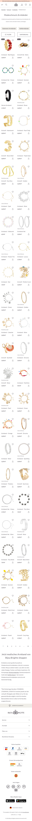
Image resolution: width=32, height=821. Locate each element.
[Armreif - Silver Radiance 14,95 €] (8, 377)
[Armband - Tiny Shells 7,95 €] (8, 554)
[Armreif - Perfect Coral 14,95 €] (24, 276)
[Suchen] (6, 5)
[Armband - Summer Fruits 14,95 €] (24, 74)
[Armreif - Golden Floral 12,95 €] (24, 175)
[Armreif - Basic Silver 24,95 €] (24, 554)
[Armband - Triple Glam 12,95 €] (24, 150)
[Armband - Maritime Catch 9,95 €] (24, 377)
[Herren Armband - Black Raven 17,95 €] (8, 100)
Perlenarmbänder (14, 672)
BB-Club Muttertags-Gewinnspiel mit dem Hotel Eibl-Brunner (16, 1)
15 (28, 646)
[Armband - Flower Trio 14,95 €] (8, 251)
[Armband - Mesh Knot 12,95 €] (8, 605)
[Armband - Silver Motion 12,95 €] (8, 453)
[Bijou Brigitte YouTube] (16, 790)
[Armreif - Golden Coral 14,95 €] (24, 579)
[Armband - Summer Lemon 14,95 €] (8, 579)
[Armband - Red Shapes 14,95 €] (8, 49)
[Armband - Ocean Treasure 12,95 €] (24, 403)
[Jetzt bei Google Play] (21, 800)
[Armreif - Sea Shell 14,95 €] (8, 352)
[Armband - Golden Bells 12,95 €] (24, 605)
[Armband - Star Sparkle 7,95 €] (8, 276)
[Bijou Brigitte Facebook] (19, 786)
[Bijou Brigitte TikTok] (8, 786)
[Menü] (8, 34)
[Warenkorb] (30, 5)
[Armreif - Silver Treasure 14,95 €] (24, 529)
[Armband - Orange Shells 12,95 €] (8, 428)
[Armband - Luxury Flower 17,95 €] (24, 251)
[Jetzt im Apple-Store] (10, 800)
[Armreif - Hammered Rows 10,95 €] (8, 125)
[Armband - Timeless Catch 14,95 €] (8, 478)
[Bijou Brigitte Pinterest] (24, 786)
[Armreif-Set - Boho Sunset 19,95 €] (24, 49)
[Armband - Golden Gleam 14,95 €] (24, 302)
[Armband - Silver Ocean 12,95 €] (24, 327)
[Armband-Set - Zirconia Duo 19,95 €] (24, 226)
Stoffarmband (12, 675)
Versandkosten (25, 812)
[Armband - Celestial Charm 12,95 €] (8, 327)
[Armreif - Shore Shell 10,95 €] (8, 150)
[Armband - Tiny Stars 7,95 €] (24, 504)
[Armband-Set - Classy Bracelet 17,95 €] (8, 504)
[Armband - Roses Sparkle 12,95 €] (24, 100)
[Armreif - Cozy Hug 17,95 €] (24, 630)
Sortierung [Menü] (24, 34)
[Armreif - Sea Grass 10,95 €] (24, 478)
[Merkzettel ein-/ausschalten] (13, 40)
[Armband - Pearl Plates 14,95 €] (8, 403)
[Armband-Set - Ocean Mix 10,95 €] (8, 74)
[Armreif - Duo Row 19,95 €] (8, 175)
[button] (22, 5)
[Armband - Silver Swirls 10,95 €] (24, 201)
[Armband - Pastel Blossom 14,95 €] (8, 630)
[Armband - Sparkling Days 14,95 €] (24, 453)
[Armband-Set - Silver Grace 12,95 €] (8, 529)
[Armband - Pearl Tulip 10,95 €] (24, 125)
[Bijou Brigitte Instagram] (13, 786)
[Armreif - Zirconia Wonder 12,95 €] (24, 428)
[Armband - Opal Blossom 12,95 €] (8, 201)
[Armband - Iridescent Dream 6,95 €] (8, 226)
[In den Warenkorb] (13, 58)
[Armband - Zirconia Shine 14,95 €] (24, 352)
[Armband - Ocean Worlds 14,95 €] (8, 302)
